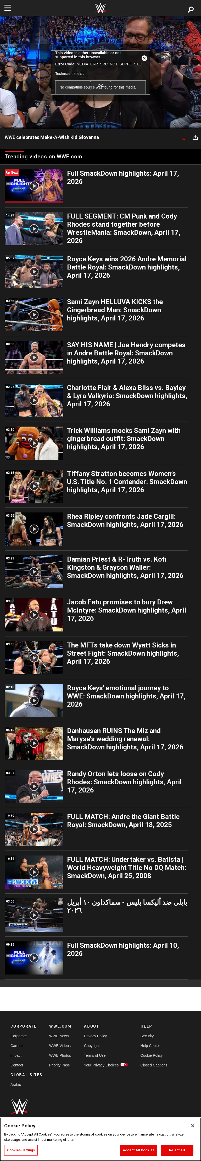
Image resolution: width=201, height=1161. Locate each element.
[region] (100, 1139)
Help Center (150, 1046)
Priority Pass (59, 1065)
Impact (15, 1055)
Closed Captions (154, 1065)
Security (147, 1036)
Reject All (177, 1150)
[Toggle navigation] (8, 8)
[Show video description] (183, 137)
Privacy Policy (95, 1036)
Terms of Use (94, 1055)
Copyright (92, 1046)
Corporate (18, 1036)
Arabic (15, 1084)
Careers (17, 1046)
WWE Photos (60, 1055)
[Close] (192, 1126)
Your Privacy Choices (101, 1065)
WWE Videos (60, 1046)
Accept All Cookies (138, 1150)
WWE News (59, 1036)
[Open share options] (195, 137)
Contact (16, 1065)
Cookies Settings (21, 1150)
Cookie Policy (152, 1055)
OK (100, 86)
